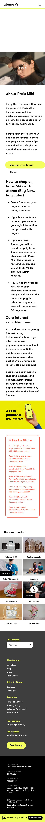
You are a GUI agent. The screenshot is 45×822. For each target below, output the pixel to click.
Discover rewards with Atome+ (21, 166)
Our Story (11, 665)
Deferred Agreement (16, 709)
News (9, 672)
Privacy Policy (13, 705)
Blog (9, 668)
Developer (11, 690)
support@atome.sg (16, 724)
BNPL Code (12, 712)
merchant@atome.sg (17, 735)
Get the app (16, 745)
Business (11, 687)
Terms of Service (14, 702)
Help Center (12, 676)
